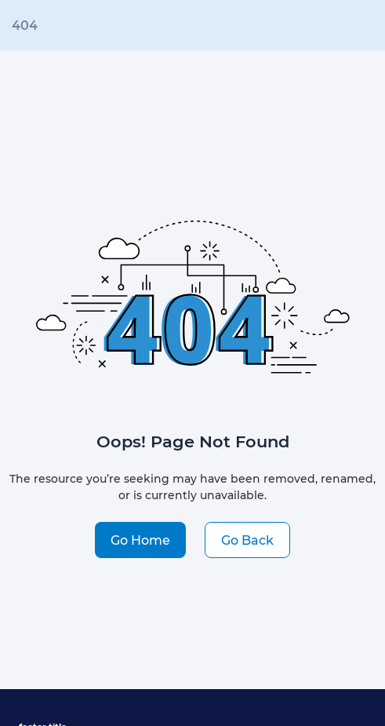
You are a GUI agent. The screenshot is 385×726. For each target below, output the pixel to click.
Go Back (247, 539)
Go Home (140, 539)
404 (25, 24)
